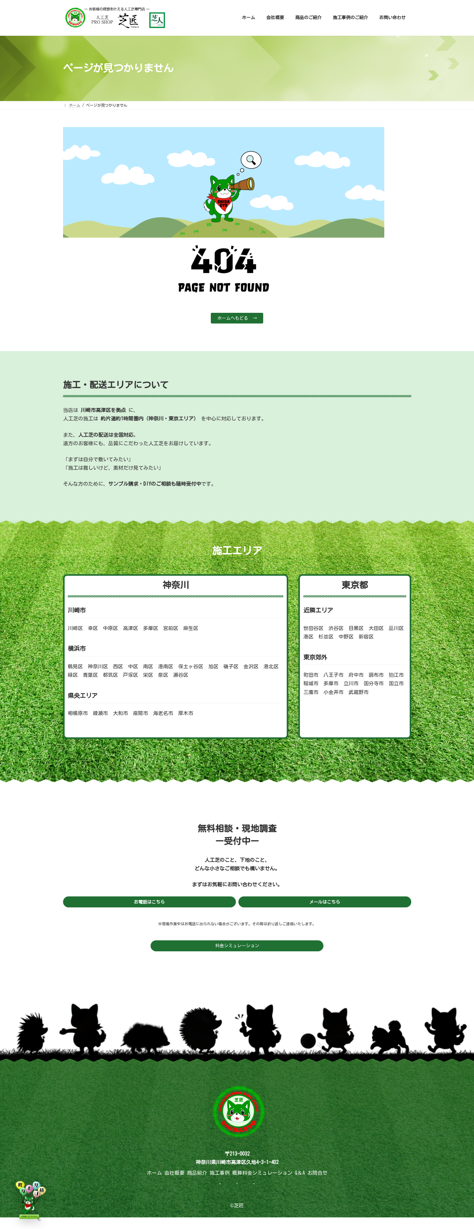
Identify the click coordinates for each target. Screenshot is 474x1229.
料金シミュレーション (237, 949)
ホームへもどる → (237, 318)
